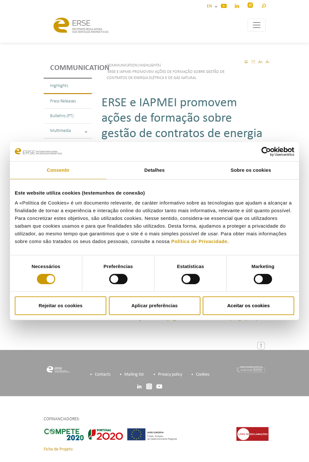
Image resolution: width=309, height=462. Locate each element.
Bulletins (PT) (62, 116)
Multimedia (68, 130)
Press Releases (63, 101)
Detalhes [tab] (154, 170)
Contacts (102, 374)
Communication (71, 68)
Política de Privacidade (199, 241)
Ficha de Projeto (58, 449)
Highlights (59, 85)
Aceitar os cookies (248, 305)
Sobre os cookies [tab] (251, 170)
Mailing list (134, 374)
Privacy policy (170, 374)
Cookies (202, 374)
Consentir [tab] (58, 170)
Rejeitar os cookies (61, 305)
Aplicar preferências (154, 305)
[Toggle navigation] (257, 25)
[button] (263, 5)
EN (210, 6)
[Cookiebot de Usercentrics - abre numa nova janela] (266, 151)
